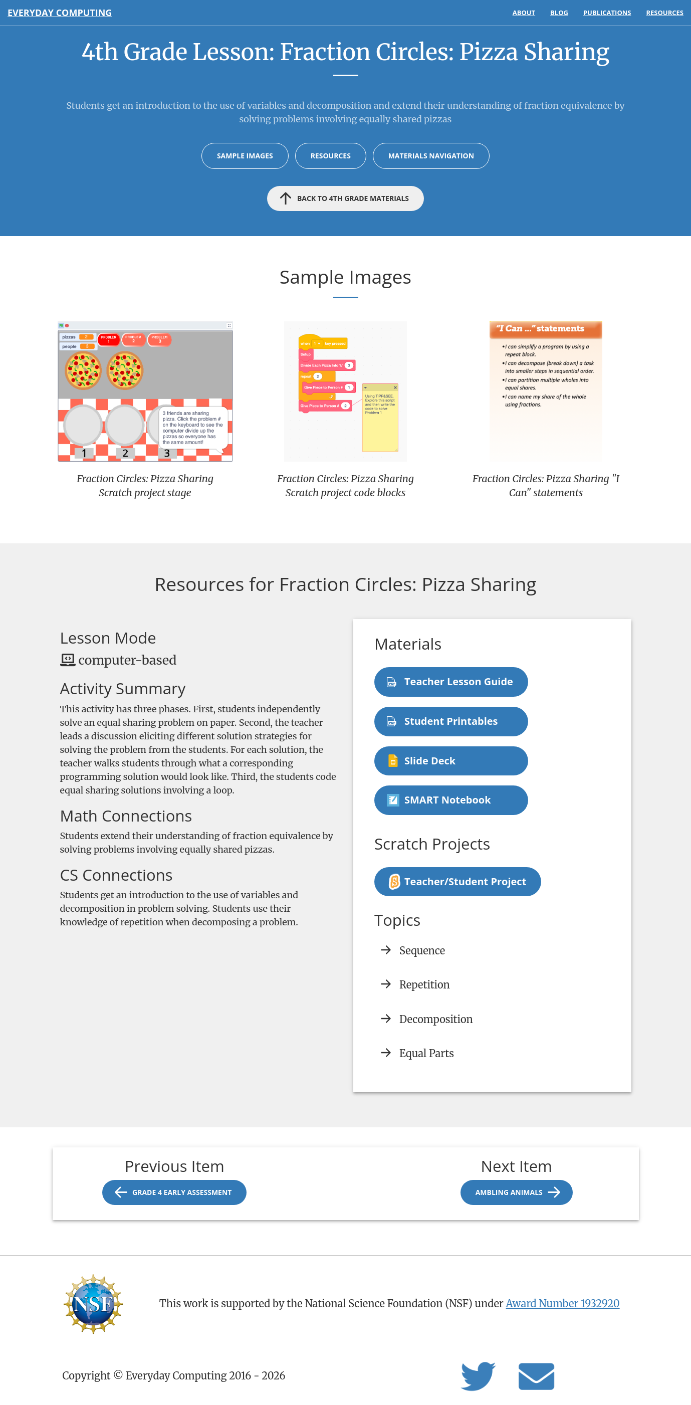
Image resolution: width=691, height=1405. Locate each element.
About (524, 12)
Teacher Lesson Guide (458, 681)
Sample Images (245, 155)
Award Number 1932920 (563, 1303)
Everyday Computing (60, 13)
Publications (607, 12)
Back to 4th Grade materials (353, 198)
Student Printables (451, 721)
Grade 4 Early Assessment (182, 1192)
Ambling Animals (509, 1192)
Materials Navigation (431, 155)
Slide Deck (429, 760)
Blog (559, 12)
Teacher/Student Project (465, 881)
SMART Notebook (447, 800)
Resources (664, 12)
